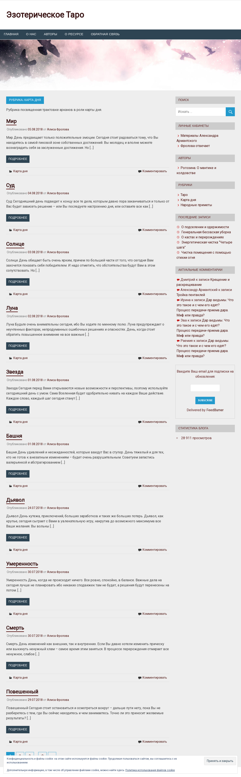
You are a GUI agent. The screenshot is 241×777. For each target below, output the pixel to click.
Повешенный (22, 692)
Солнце (15, 244)
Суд (10, 185)
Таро (184, 195)
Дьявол (15, 500)
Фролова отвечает (195, 146)
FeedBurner (215, 410)
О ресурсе (74, 34)
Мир (11, 121)
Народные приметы (196, 205)
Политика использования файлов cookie (150, 770)
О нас (31, 34)
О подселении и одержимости (205, 227)
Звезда (14, 372)
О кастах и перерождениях (202, 237)
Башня (14, 436)
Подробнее (17, 159)
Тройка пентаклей (191, 295)
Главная (11, 34)
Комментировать (155, 171)
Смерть (15, 628)
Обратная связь (105, 34)
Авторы (50, 34)
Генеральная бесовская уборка (206, 232)
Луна (12, 308)
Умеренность (22, 564)
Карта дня (20, 171)
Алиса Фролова (58, 129)
